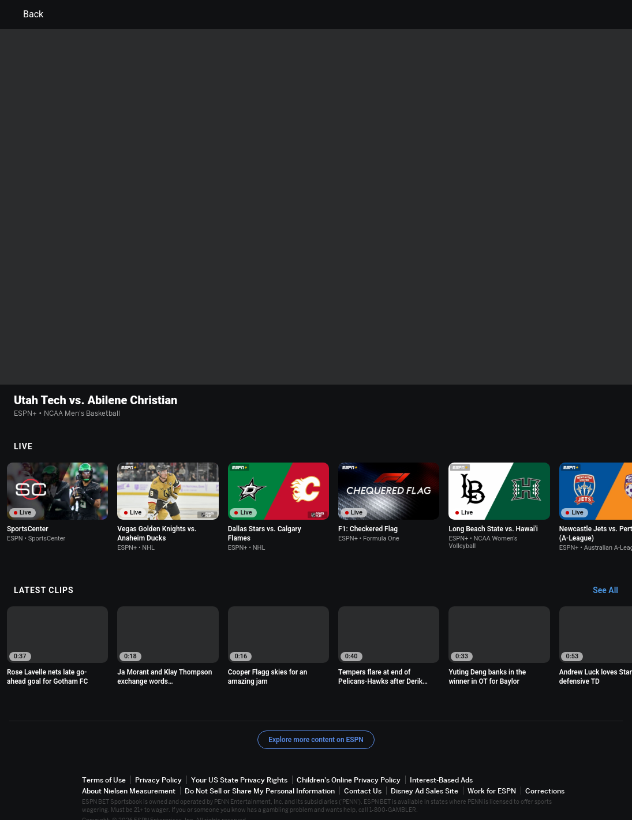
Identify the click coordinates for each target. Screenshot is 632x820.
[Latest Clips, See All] (611, 576)
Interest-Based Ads (441, 765)
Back (26, 14)
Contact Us (363, 775)
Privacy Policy (158, 765)
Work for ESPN (492, 775)
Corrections (544, 775)
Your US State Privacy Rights (239, 765)
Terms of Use (104, 765)
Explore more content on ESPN (316, 725)
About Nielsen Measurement (128, 775)
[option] (57, 487)
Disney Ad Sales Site (424, 775)
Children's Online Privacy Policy (349, 765)
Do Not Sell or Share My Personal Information (260, 775)
